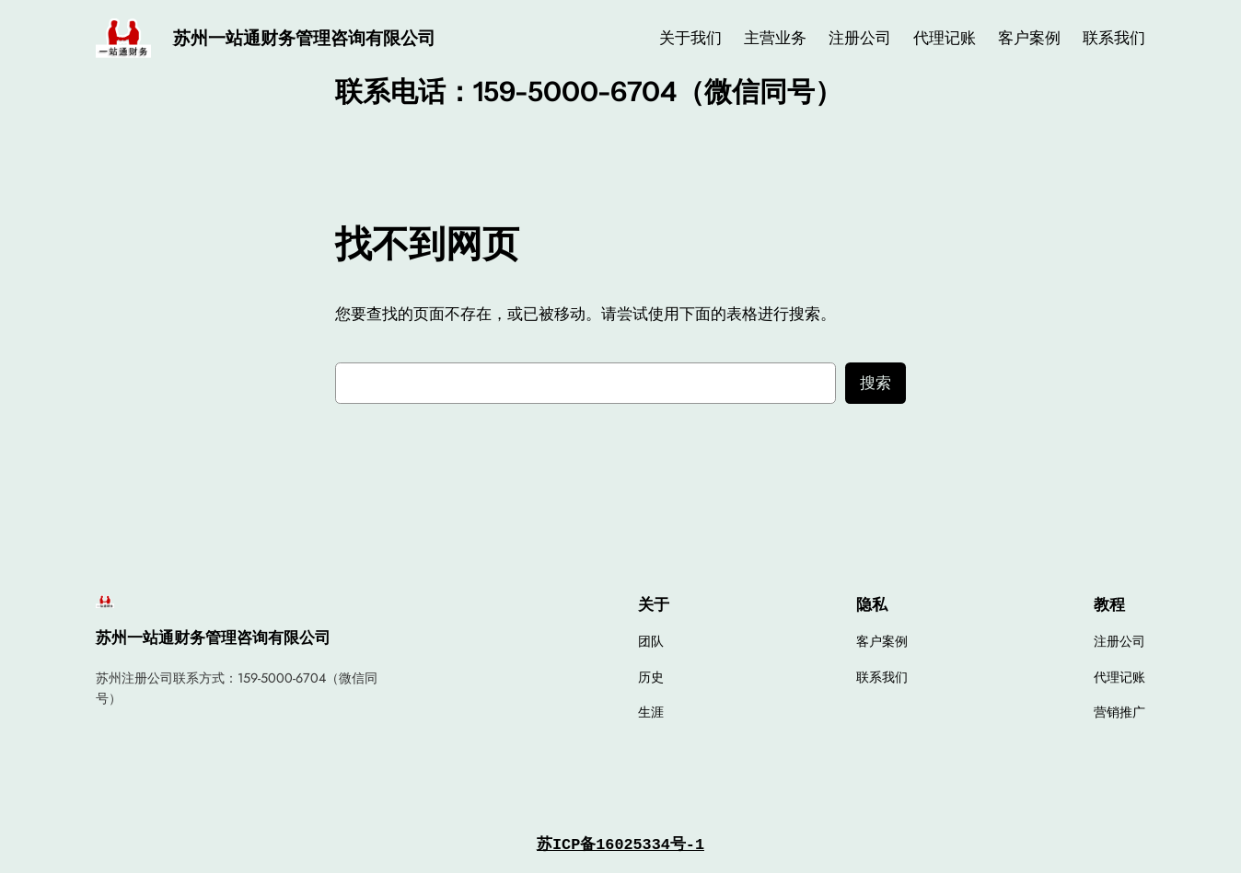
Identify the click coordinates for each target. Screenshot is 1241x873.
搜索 (875, 383)
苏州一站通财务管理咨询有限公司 (304, 38)
